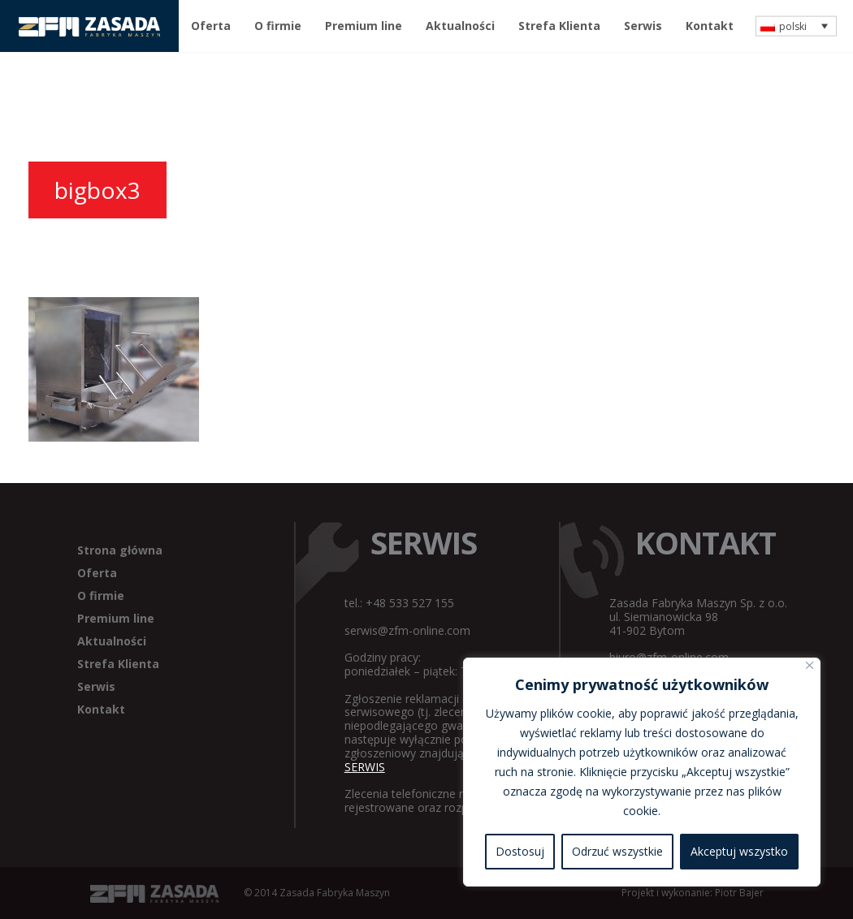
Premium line (363, 25)
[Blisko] (809, 665)
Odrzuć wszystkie (617, 851)
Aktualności (460, 25)
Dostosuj (520, 851)
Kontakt (710, 25)
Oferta (211, 25)
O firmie (277, 25)
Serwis (643, 25)
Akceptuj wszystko (739, 851)
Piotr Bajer (739, 893)
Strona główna (119, 550)
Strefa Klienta (559, 25)
